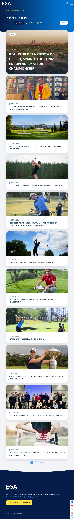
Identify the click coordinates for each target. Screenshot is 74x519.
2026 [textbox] (63, 23)
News (20, 23)
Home (7, 10)
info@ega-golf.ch (32, 497)
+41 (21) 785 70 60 (15, 497)
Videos (42, 23)
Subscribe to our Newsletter (19, 503)
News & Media (15, 10)
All (11, 23)
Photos (31, 23)
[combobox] (64, 23)
